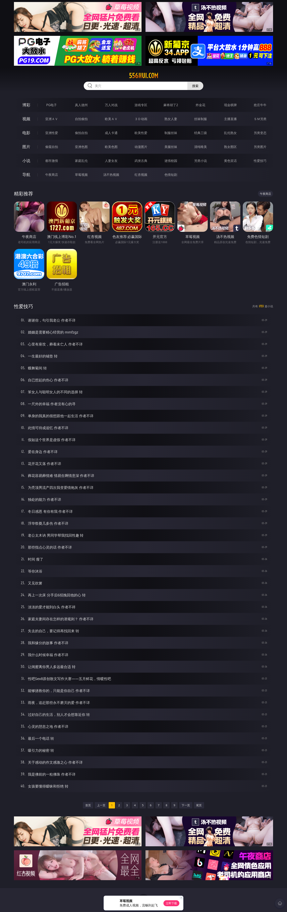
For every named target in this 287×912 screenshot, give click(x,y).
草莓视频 (81, 174)
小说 (26, 160)
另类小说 (200, 161)
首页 (88, 805)
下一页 (186, 805)
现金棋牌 (230, 105)
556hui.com (143, 76)
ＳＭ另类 (260, 119)
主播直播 (230, 119)
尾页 (199, 805)
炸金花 (200, 105)
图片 (26, 146)
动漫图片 (141, 147)
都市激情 (51, 161)
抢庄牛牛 (260, 105)
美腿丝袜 (170, 147)
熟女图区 (230, 147)
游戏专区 (141, 105)
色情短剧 (170, 174)
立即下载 (171, 903)
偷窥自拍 (51, 147)
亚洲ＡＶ (51, 119)
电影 (26, 132)
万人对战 (111, 105)
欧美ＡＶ (111, 119)
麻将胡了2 (170, 105)
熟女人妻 (170, 119)
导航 (26, 174)
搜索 (195, 86)
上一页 (101, 805)
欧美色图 (111, 147)
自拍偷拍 (81, 119)
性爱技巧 (260, 161)
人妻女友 (111, 161)
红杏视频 (141, 174)
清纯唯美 (200, 147)
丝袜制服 (200, 119)
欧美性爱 (141, 133)
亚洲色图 (81, 147)
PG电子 (51, 105)
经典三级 (200, 133)
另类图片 (260, 147)
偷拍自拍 (81, 133)
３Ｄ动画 (141, 119)
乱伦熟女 (230, 133)
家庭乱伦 (81, 161)
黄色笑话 (230, 161)
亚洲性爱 (51, 133)
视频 (26, 118)
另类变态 (260, 133)
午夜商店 (51, 174)
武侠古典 (141, 161)
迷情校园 (170, 161)
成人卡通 (111, 133)
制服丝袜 (170, 133)
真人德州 (81, 105)
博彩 (26, 105)
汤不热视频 (111, 174)
